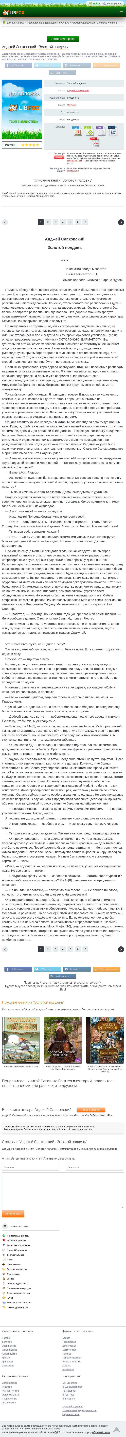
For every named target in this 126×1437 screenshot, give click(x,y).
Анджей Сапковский (78, 90)
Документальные (15, 1255)
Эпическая (68, 1369)
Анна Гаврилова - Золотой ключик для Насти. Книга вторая (63, 1067)
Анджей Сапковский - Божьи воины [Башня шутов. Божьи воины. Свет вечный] (105, 1069)
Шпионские (8, 1365)
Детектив (7, 1342)
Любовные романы (16, 1240)
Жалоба (59, 157)
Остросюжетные (10, 1394)
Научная (67, 1353)
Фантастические (10, 1390)
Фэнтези (71, 105)
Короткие (7, 1386)
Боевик (6, 1338)
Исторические (9, 1349)
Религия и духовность (18, 1283)
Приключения (13, 1264)
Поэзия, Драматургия (17, 1307)
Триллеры (7, 1361)
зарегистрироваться (39, 1129)
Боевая (66, 1338)
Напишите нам (74, 160)
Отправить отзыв (13, 1214)
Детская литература (17, 1269)
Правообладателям (72, 1406)
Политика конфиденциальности (79, 1410)
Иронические (9, 1346)
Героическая (69, 1342)
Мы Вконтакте (62, 73)
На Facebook (17, 65)
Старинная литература (18, 1293)
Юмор (10, 1298)
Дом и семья (13, 1274)
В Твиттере (46, 65)
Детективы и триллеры (18, 1245)
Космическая (69, 1349)
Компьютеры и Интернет (19, 1302)
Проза (10, 1259)
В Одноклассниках (108, 65)
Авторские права (62, 38)
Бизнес (10, 1279)
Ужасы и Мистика (71, 1361)
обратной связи (101, 1432)
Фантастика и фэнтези (18, 1236)
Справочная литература (19, 1288)
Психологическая (71, 1357)
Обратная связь (70, 1414)
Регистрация (114, 3)
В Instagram (75, 65)
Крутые (6, 1357)
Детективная (69, 1346)
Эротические (9, 1402)
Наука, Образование (17, 1250)
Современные (9, 1398)
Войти (96, 3)
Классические (9, 1353)
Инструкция (73, 171)
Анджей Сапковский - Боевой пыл (21, 1066)
